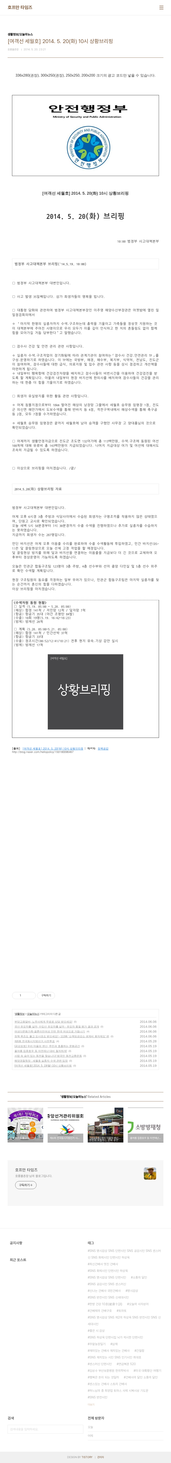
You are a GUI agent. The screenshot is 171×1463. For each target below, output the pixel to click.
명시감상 (132, 1291)
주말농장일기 (98, 1344)
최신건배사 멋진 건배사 (104, 1264)
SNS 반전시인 (98, 1397)
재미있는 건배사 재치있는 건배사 (110, 1350)
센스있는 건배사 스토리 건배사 (108, 1384)
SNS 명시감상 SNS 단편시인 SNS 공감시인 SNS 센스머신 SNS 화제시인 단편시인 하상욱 (124, 1254)
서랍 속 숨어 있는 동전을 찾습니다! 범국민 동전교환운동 (48, 1055)
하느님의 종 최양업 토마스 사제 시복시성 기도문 (119, 1390)
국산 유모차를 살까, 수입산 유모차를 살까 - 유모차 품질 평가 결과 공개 (56, 1026)
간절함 (140, 1350)
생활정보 (19, 1014)
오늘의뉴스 (33, 1014)
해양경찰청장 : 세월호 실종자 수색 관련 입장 (41, 1060)
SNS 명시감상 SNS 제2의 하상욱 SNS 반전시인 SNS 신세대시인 (124, 1321)
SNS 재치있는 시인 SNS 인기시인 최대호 (115, 1357)
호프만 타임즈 (20, 7)
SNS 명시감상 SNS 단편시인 (108, 1277)
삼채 (115, 1344)
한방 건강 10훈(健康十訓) (106, 1304)
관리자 (100, 1457)
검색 (79, 1429)
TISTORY (86, 1457)
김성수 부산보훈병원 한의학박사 (109, 1370)
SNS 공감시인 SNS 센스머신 (108, 1284)
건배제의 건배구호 (101, 1311)
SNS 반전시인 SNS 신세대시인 (109, 1297)
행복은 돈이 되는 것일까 (104, 1377)
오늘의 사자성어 (139, 1304)
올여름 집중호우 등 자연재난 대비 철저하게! (40, 1051)
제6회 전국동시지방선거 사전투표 (34, 1041)
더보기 (91, 1404)
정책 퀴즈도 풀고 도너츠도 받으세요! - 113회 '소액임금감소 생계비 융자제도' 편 (61, 1036)
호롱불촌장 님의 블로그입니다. (33, 1176)
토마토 (122, 1311)
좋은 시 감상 (97, 1330)
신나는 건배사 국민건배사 (105, 1291)
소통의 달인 (140, 1277)
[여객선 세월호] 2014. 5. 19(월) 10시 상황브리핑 (43, 1065)
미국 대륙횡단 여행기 (148, 1370)
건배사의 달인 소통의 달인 (142, 1377)
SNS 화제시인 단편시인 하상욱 (109, 1271)
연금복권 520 (127, 1364)
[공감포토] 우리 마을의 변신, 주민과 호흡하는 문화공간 (47, 1046)
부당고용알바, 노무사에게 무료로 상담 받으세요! (43, 1021)
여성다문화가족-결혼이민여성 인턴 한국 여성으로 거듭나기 (49, 1031)
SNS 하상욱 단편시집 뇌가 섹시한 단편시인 (116, 1337)
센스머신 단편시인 (101, 1364)
